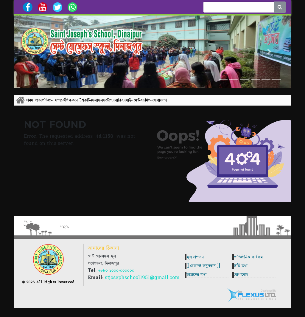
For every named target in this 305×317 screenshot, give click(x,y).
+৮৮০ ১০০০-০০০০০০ (116, 278)
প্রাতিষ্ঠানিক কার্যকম (250, 260)
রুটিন (138, 103)
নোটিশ (119, 103)
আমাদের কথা (199, 287)
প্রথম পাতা (39, 103)
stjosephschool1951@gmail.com (142, 285)
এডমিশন (240, 103)
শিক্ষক (97, 103)
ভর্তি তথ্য (243, 273)
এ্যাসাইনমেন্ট (215, 103)
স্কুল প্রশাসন (197, 260)
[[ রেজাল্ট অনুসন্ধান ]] (205, 273)
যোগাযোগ (266, 103)
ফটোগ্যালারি (187, 103)
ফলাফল (159, 103)
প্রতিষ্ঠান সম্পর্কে (68, 103)
